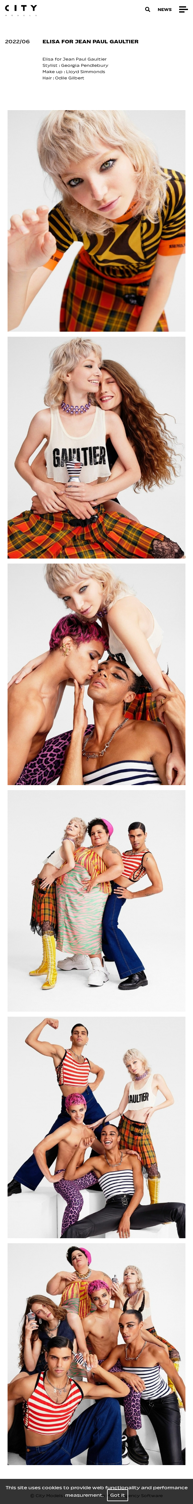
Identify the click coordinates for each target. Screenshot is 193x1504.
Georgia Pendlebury (85, 65)
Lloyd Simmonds (85, 71)
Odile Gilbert (69, 78)
